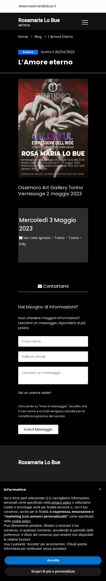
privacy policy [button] (61, 502)
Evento (28, 52)
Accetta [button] (53, 560)
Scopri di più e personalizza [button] (53, 571)
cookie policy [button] (21, 521)
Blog (38, 36)
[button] (100, 489)
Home (23, 36)
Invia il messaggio (38, 429)
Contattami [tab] (53, 286)
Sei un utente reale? (34, 392)
